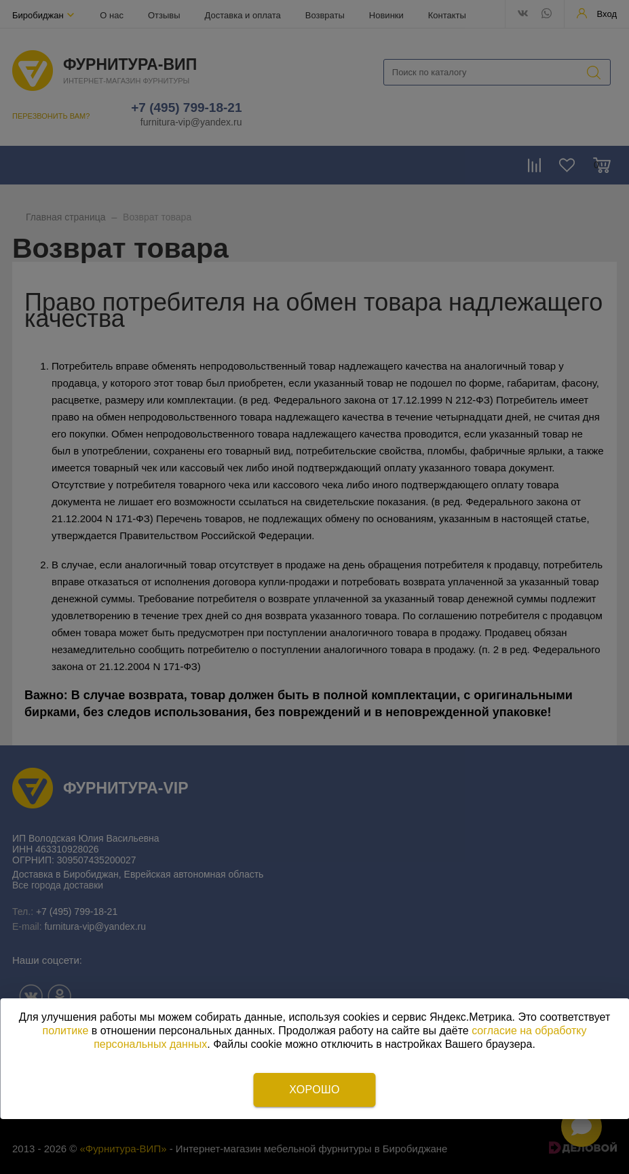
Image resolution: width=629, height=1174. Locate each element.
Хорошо (314, 1089)
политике (66, 1030)
